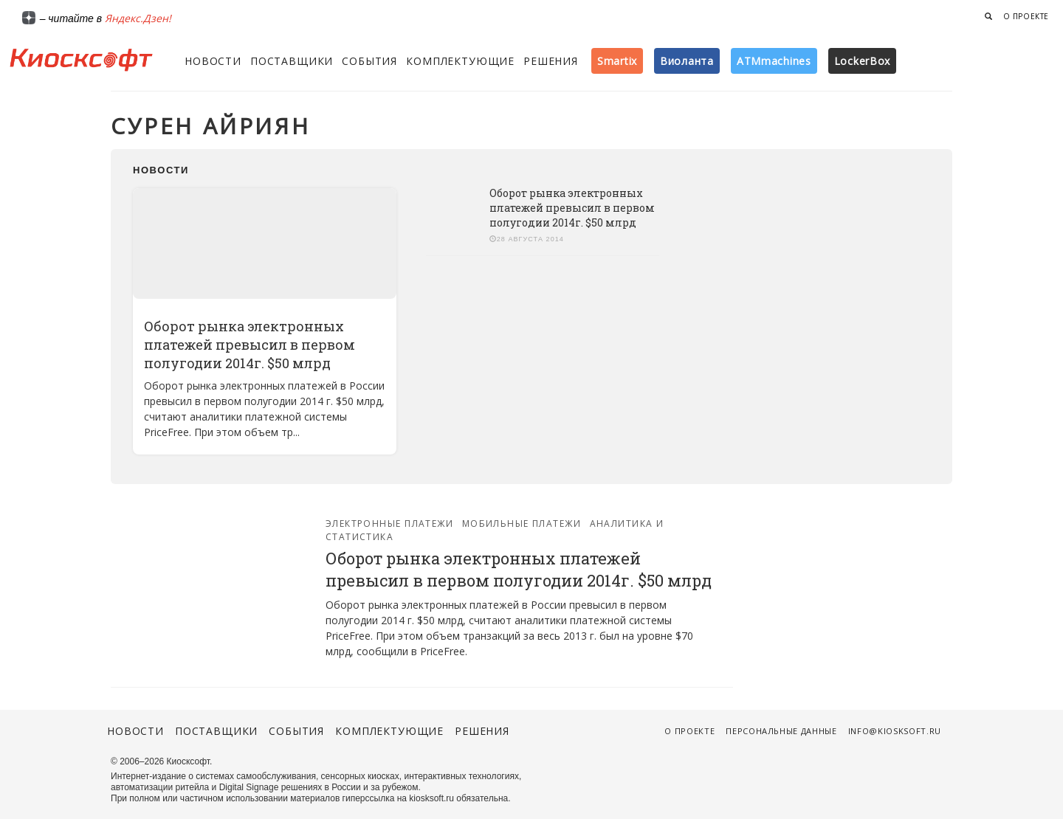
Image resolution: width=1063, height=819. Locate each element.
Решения (550, 61)
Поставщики (291, 61)
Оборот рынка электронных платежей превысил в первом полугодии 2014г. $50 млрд (249, 344)
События (369, 61)
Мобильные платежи (521, 523)
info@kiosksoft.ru (894, 730)
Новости (213, 61)
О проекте (1026, 16)
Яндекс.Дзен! (138, 18)
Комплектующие (460, 61)
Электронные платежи (389, 523)
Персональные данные (781, 730)
